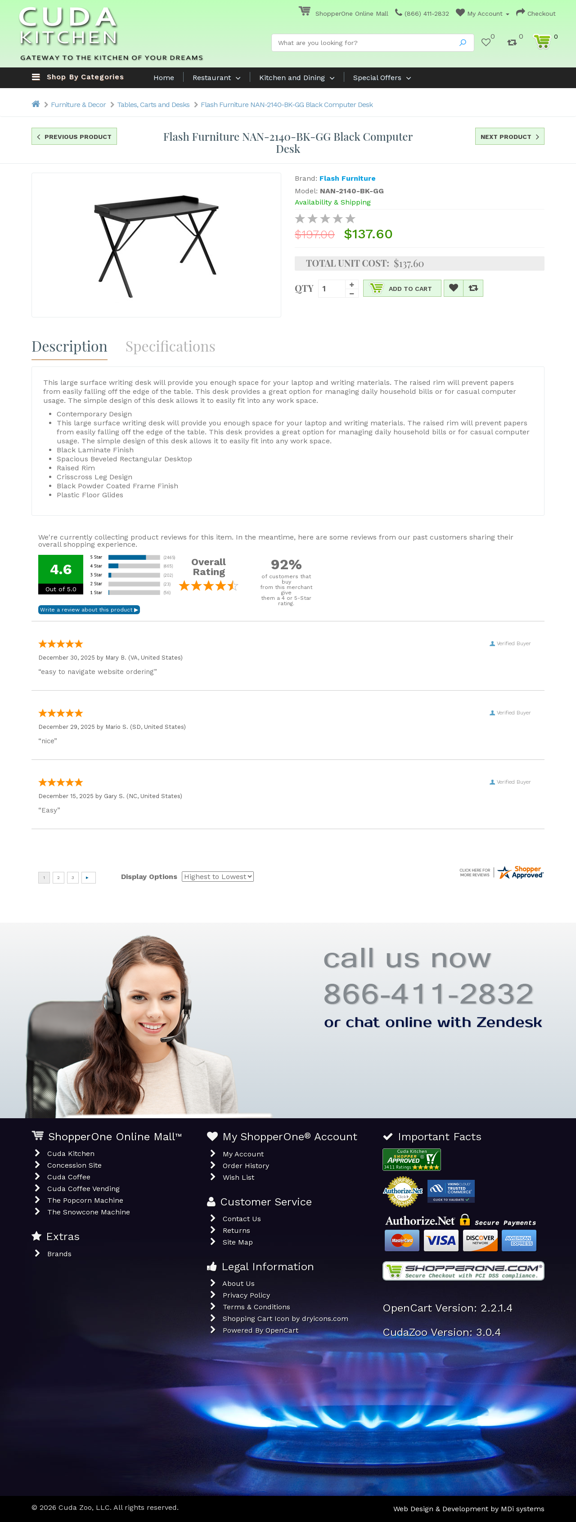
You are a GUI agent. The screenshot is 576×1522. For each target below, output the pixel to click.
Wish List (238, 1177)
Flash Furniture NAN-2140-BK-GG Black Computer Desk (287, 104)
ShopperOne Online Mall (343, 13)
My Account (482, 13)
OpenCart (282, 1330)
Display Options (149, 876)
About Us (238, 1283)
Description (70, 345)
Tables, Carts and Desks (153, 104)
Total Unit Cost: (347, 263)
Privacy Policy (246, 1295)
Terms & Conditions (256, 1307)
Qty (304, 287)
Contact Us (242, 1218)
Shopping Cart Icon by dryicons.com (285, 1318)
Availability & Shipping (333, 202)
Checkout (536, 13)
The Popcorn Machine (85, 1200)
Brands (59, 1254)
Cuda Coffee (68, 1177)
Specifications (171, 345)
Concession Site (74, 1165)
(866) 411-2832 (422, 13)
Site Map (238, 1242)
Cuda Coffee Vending (83, 1188)
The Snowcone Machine (88, 1212)
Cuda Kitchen (70, 1153)
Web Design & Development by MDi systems (468, 1508)
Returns (236, 1230)
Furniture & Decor (78, 104)
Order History (246, 1165)
